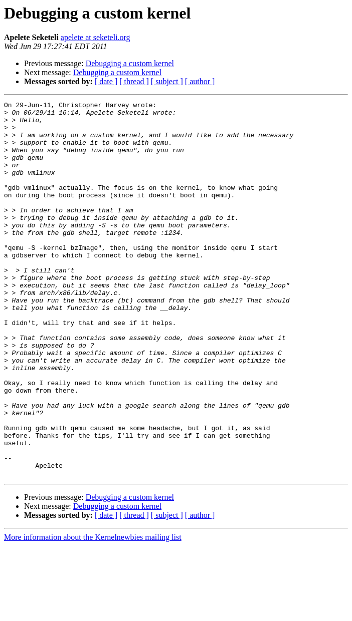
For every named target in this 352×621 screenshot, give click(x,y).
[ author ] (200, 81)
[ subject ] (167, 81)
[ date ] (106, 81)
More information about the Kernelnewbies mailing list (93, 612)
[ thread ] (134, 81)
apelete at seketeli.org (95, 37)
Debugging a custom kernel (130, 63)
